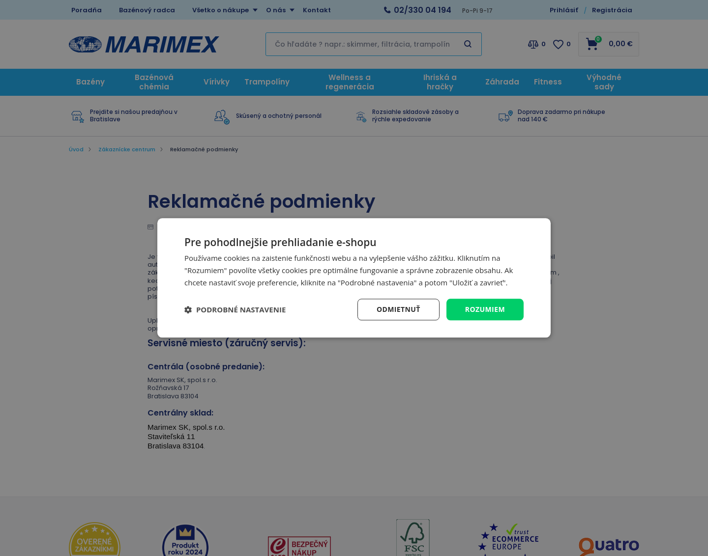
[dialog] (354, 277)
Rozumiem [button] (485, 309)
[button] (235, 309)
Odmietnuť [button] (398, 309)
